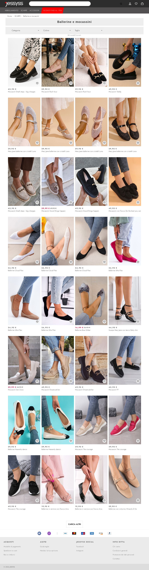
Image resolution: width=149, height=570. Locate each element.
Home (9, 16)
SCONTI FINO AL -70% (52, 10)
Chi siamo (116, 546)
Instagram (49, 533)
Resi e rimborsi (9, 554)
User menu (130, 3)
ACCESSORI (34, 10)
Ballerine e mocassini (31, 16)
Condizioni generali (120, 550)
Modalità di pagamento (12, 546)
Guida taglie (44, 546)
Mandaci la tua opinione (49, 550)
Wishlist (136, 3)
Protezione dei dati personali (123, 554)
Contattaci (116, 558)
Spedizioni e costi (10, 550)
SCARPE (24, 10)
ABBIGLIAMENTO (11, 10)
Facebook (39, 533)
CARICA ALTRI (74, 524)
